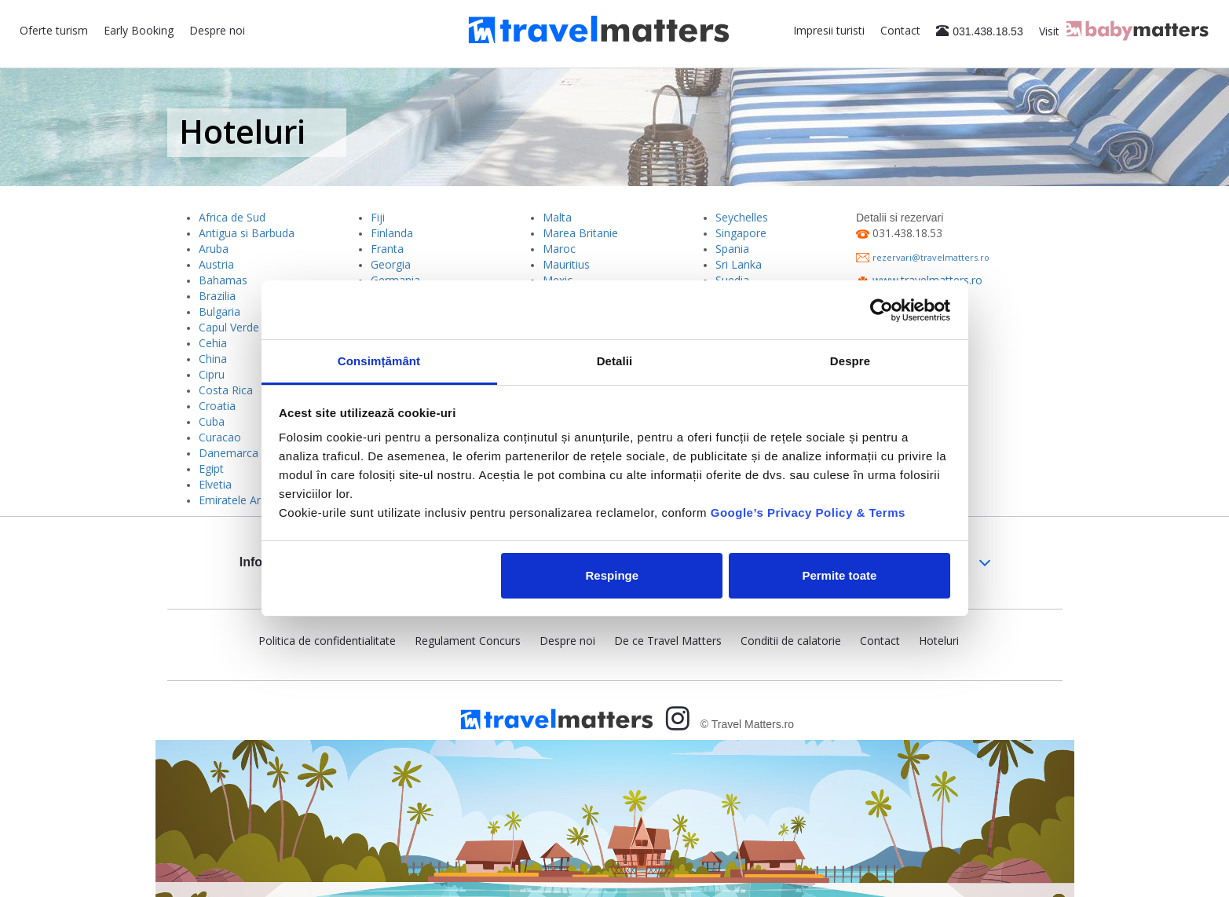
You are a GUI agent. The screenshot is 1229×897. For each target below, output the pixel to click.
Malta (557, 217)
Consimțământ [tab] (379, 361)
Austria (216, 264)
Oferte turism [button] (54, 30)
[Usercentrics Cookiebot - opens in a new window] (881, 310)
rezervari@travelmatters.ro (930, 257)
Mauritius (566, 264)
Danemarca (228, 452)
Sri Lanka (738, 264)
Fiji (378, 217)
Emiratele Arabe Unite (254, 499)
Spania (732, 248)
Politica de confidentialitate (327, 640)
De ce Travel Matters (668, 640)
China (213, 358)
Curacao (220, 437)
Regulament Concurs (468, 640)
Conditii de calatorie (791, 640)
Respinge (612, 575)
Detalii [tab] (615, 361)
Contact (900, 30)
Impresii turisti (829, 30)
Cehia (213, 342)
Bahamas (223, 280)
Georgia (391, 264)
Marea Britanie (580, 232)
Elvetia (215, 484)
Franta (387, 248)
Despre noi (217, 30)
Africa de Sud (232, 217)
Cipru (212, 374)
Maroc (559, 248)
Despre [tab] (850, 361)
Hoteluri (939, 640)
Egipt (211, 468)
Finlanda (392, 232)
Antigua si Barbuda (246, 232)
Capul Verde (229, 327)
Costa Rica (226, 390)
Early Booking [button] (139, 30)
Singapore (740, 232)
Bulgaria (219, 311)
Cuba (212, 421)
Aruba (214, 248)
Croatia (217, 405)
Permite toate (839, 575)
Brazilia (217, 295)
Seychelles (741, 217)
